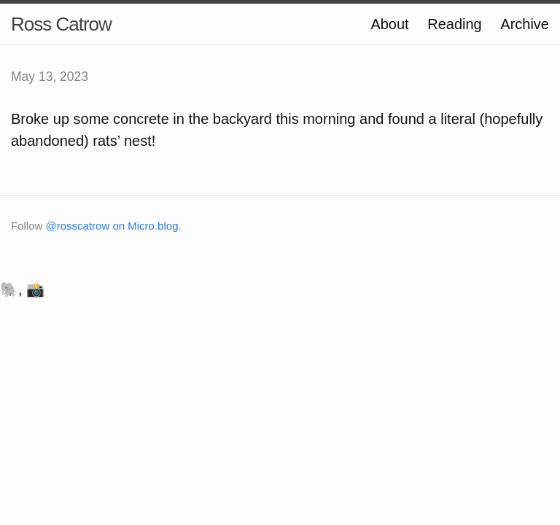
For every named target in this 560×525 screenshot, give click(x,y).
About (389, 24)
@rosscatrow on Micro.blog (112, 225)
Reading (454, 24)
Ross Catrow (61, 24)
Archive (524, 24)
